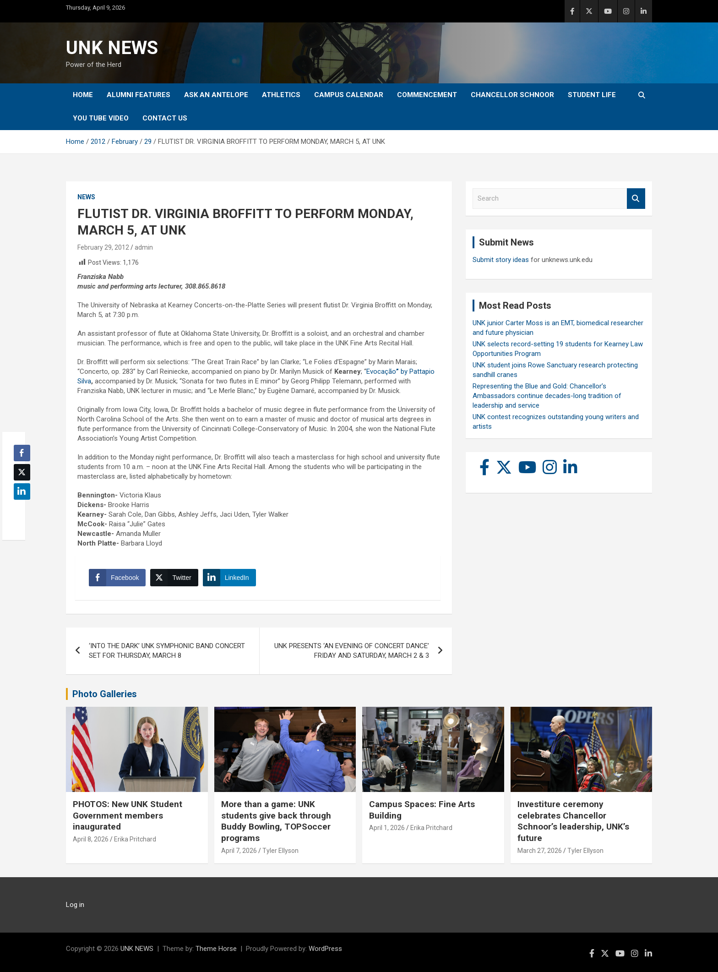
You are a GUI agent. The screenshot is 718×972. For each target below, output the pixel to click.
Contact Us (164, 118)
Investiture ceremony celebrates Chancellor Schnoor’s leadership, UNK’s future (573, 821)
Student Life (592, 95)
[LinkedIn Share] (229, 577)
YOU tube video (101, 118)
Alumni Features (138, 95)
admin (144, 247)
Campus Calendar (348, 95)
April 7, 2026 (239, 850)
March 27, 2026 (539, 850)
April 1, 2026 (387, 827)
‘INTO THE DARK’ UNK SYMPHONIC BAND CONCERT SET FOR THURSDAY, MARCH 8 (167, 651)
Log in (75, 905)
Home (83, 95)
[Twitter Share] (174, 577)
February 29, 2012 (103, 247)
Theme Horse (216, 949)
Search (636, 198)
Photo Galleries (104, 693)
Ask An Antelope (216, 95)
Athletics (281, 95)
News (86, 197)
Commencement (427, 95)
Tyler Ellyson (280, 850)
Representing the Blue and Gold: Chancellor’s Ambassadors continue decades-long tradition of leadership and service (547, 396)
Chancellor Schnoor (512, 95)
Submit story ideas (501, 260)
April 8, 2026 (91, 839)
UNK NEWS (112, 48)
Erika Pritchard (135, 839)
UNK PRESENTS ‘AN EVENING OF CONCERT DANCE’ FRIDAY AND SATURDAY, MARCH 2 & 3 (351, 651)
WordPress (325, 949)
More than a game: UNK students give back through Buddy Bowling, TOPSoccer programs (276, 821)
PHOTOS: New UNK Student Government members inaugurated (127, 815)
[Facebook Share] (117, 577)
